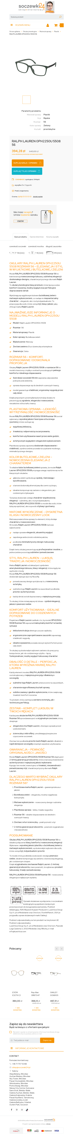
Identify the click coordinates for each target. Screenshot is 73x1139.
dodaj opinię (38, 196)
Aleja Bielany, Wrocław (18, 1074)
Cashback (20, 179)
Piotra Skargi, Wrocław (18, 1086)
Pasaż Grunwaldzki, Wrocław (21, 1081)
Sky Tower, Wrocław (17, 1079)
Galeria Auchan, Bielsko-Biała (21, 1093)
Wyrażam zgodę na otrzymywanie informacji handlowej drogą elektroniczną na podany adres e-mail (36, 1033)
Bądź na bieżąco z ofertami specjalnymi (29, 1026)
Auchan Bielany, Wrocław (19, 1076)
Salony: (15, 1071)
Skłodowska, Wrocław (18, 1083)
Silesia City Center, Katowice (21, 1088)
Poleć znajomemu (20, 191)
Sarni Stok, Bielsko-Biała (19, 1090)
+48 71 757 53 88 (19, 1064)
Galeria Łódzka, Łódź (18, 1100)
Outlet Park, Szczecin (18, 1105)
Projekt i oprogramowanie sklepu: (37, 1124)
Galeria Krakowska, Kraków (20, 1095)
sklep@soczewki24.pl (21, 1067)
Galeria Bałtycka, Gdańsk (20, 1102)
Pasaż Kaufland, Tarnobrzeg (21, 1097)
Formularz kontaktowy (18, 1060)
